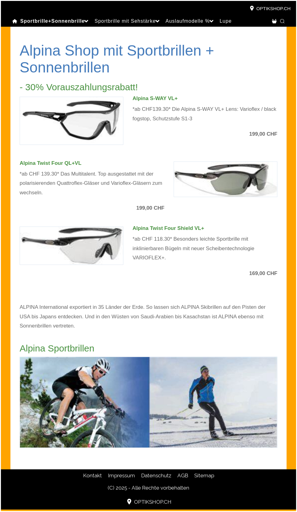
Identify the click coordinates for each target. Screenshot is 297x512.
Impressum (121, 475)
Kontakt (92, 475)
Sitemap (204, 475)
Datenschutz (156, 475)
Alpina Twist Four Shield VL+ (168, 228)
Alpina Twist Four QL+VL (50, 163)
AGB (182, 475)
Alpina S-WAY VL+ (155, 98)
